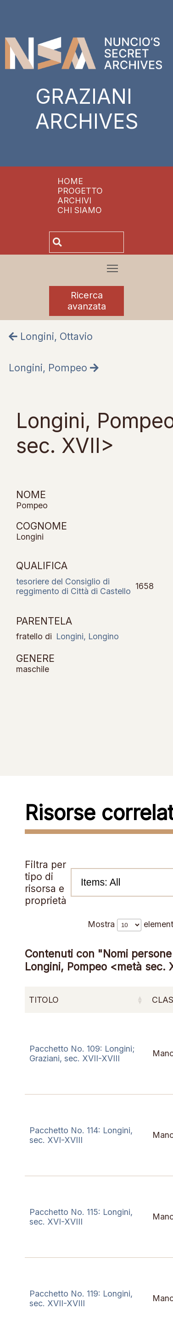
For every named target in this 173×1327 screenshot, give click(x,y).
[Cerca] (94, 242)
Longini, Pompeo (54, 368)
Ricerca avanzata (86, 301)
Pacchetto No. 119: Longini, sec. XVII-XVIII (81, 1298)
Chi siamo (79, 210)
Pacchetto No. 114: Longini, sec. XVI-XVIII (81, 1135)
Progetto (80, 191)
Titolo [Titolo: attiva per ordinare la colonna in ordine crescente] (44, 1000)
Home (70, 181)
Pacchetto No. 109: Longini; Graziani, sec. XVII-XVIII (82, 1053)
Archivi (74, 200)
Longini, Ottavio (51, 336)
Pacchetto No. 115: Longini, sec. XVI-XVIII (81, 1216)
